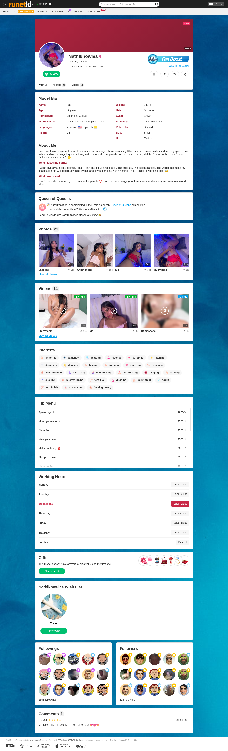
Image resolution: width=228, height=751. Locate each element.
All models (9, 11)
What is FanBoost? (179, 66)
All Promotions (60, 11)
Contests (78, 11)
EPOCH (61, 740)
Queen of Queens (120, 205)
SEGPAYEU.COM (74, 740)
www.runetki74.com (38, 740)
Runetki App (94, 11)
